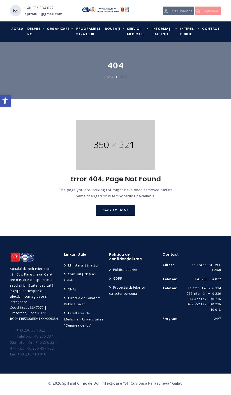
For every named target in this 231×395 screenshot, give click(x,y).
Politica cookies (126, 270)
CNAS (72, 289)
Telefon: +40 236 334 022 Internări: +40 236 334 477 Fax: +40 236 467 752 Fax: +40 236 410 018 (33, 346)
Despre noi (33, 32)
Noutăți (112, 29)
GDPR (118, 279)
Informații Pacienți (162, 32)
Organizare (58, 29)
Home (109, 77)
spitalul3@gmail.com (44, 14)
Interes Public (187, 32)
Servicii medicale (135, 32)
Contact (211, 29)
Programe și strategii (88, 32)
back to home (115, 210)
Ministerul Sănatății (83, 266)
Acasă (17, 29)
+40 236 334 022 (39, 7)
